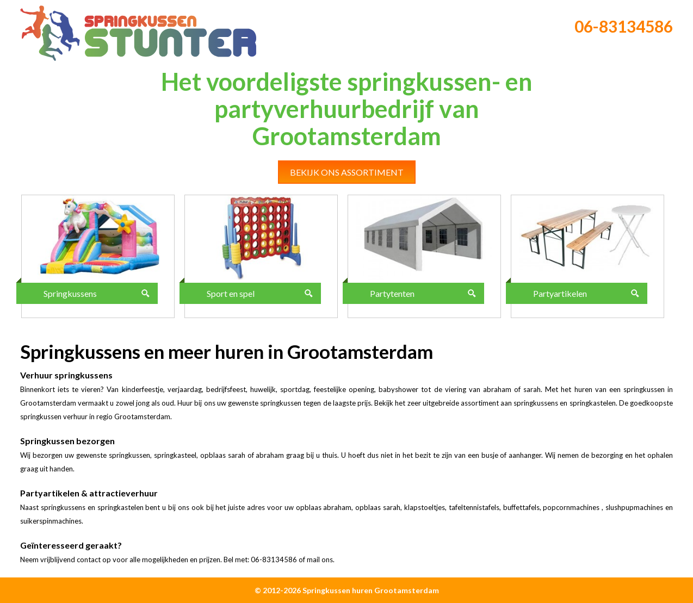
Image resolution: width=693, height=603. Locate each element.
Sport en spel (231, 293)
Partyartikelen (560, 293)
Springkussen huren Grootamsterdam (370, 590)
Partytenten (392, 293)
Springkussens (70, 293)
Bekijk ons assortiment (347, 172)
